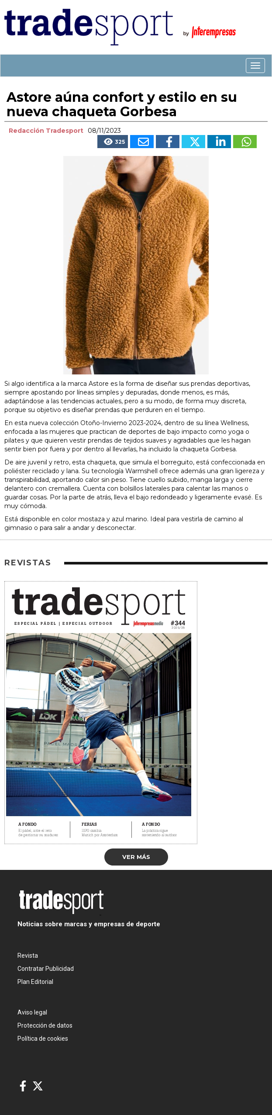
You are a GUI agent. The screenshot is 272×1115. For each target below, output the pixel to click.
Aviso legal (32, 1012)
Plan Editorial (35, 981)
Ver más (136, 856)
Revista (27, 955)
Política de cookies (42, 1038)
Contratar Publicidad (45, 968)
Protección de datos (44, 1025)
